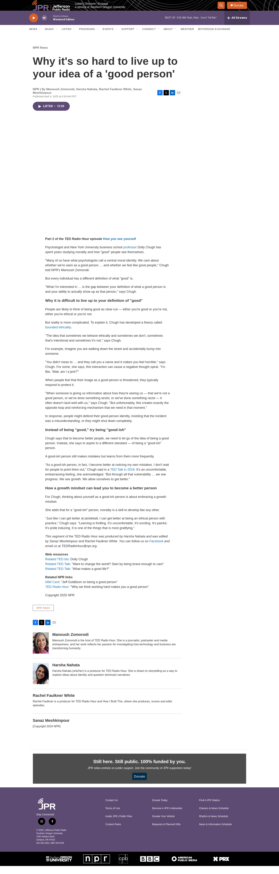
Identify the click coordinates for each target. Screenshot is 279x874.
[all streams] (237, 26)
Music (49, 37)
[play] (33, 26)
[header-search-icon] (222, 9)
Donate (240, 9)
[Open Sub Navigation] (40, 37)
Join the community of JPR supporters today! (163, 776)
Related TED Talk (57, 572)
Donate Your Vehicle (163, 824)
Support (128, 37)
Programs (87, 37)
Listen (66, 37)
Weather (187, 37)
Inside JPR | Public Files (118, 824)
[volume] (44, 26)
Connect (149, 37)
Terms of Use (112, 816)
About (168, 37)
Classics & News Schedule (214, 816)
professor (130, 255)
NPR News (40, 55)
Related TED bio (57, 567)
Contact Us (111, 808)
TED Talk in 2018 (122, 477)
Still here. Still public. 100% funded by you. (139, 769)
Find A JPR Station (209, 808)
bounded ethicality (58, 335)
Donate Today (159, 808)
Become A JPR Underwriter (167, 816)
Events (108, 37)
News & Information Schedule (215, 832)
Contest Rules (113, 832)
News (33, 37)
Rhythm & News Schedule (213, 824)
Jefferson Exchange (214, 37)
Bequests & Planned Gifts (166, 832)
